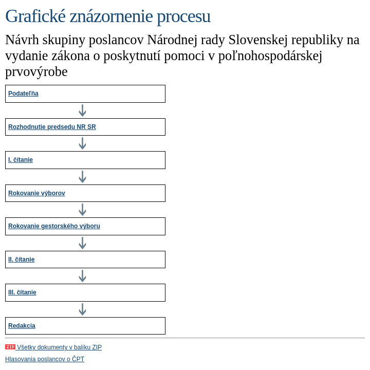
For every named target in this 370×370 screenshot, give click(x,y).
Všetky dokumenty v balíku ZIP (53, 347)
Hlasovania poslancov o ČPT (44, 359)
